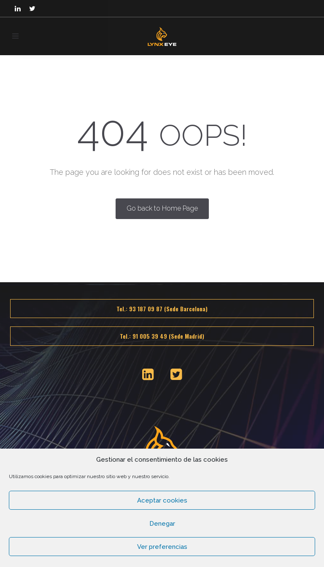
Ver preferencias (162, 547)
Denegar (162, 523)
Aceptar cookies (162, 500)
